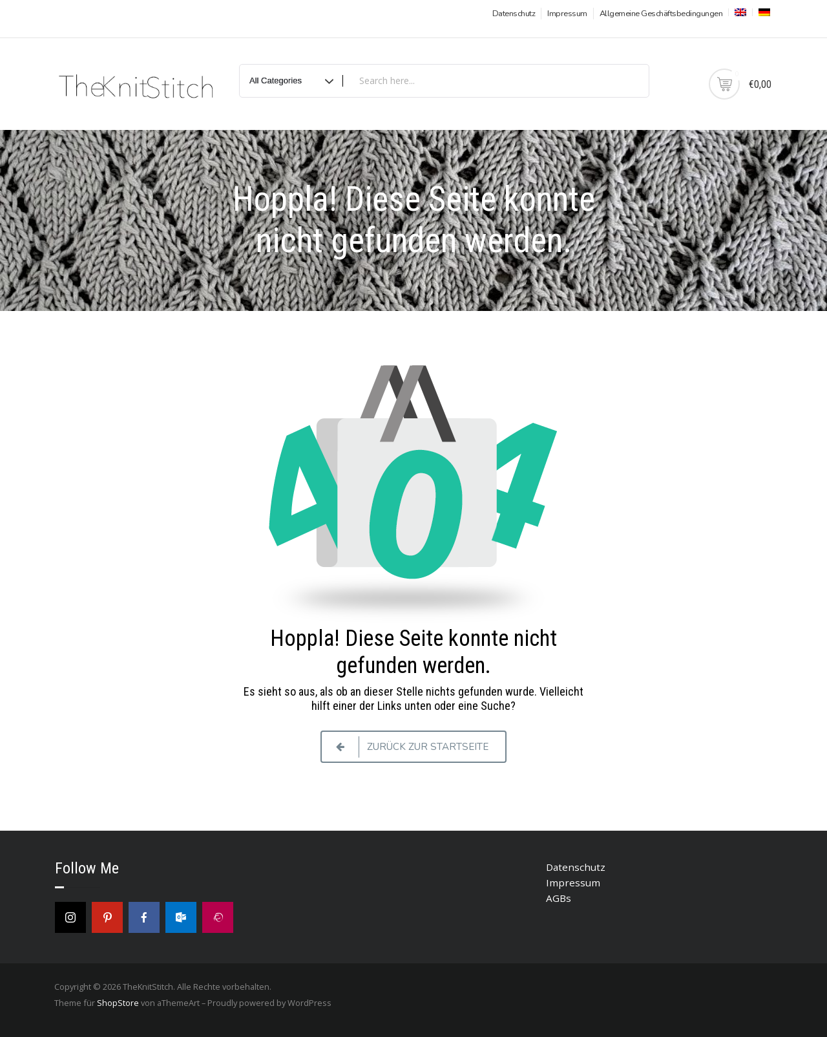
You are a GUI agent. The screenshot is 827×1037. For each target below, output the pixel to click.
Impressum (567, 13)
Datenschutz (514, 13)
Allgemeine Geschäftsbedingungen (661, 13)
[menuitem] (739, 12)
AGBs (558, 898)
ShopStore (118, 1003)
